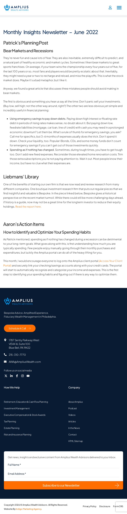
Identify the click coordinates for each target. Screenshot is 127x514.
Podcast (72, 408)
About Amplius (75, 401)
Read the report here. (28, 206)
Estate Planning (11, 427)
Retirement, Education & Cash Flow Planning (26, 401)
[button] (119, 7)
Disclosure (104, 506)
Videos (71, 414)
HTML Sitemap (75, 441)
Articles (72, 421)
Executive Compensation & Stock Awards (24, 414)
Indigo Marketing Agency (28, 509)
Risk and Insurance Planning (17, 434)
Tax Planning (10, 421)
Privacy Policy (89, 506)
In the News (74, 427)
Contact (72, 434)
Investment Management (17, 408)
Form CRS (118, 506)
